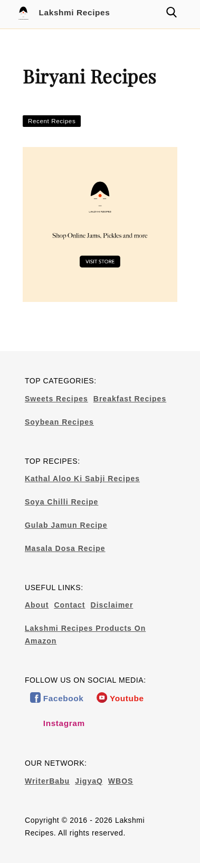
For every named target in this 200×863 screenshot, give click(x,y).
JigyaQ (89, 781)
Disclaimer (112, 605)
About (37, 605)
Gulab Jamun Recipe (66, 525)
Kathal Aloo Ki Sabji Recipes (82, 478)
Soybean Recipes (59, 422)
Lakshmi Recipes (62, 13)
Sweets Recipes (56, 398)
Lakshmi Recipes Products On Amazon (85, 634)
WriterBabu (47, 781)
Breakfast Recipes (129, 398)
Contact (69, 605)
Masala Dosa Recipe (65, 548)
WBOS (121, 781)
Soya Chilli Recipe (61, 502)
